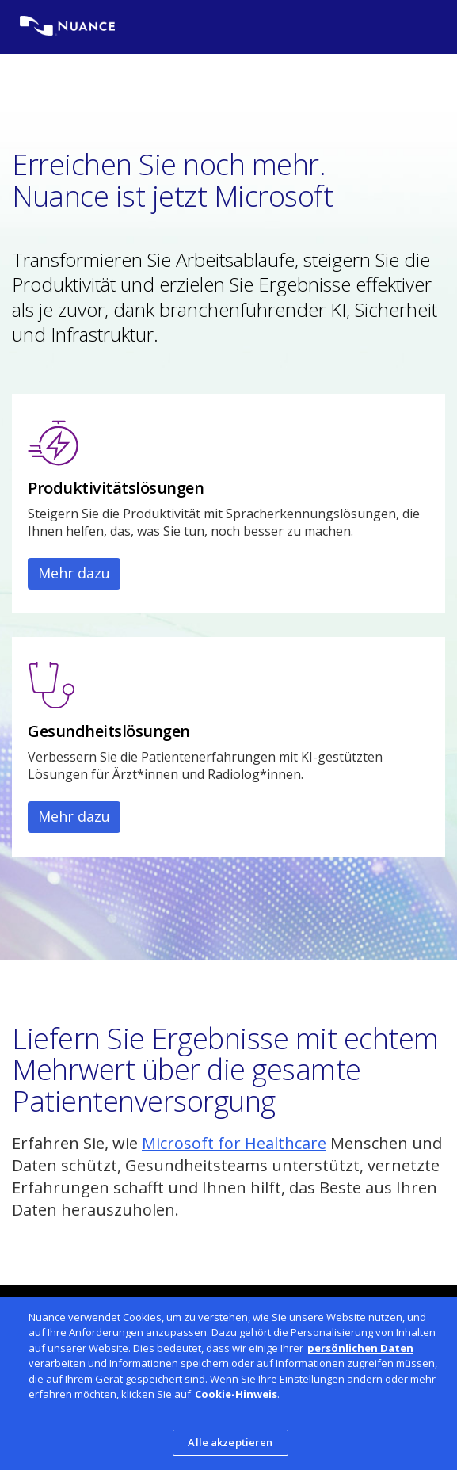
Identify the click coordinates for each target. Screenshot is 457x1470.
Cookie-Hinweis (236, 1398)
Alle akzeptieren (230, 1446)
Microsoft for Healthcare (234, 1143)
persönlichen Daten (360, 1351)
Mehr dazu (74, 572)
